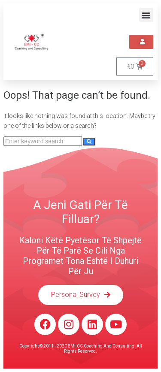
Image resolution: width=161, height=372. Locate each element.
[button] (146, 15)
